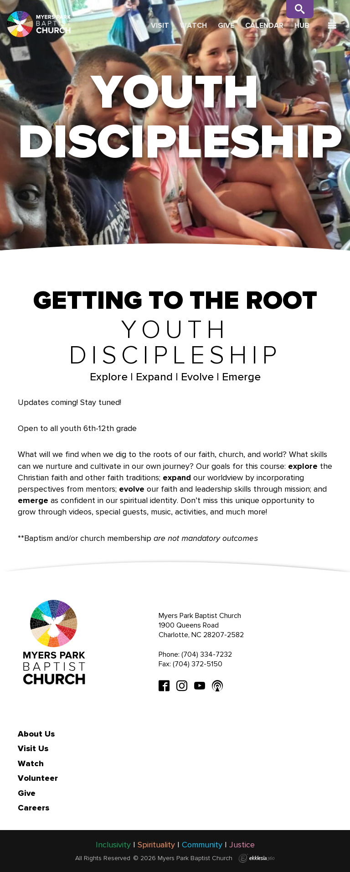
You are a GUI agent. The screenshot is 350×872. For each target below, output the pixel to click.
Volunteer (38, 778)
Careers (33, 808)
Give (226, 25)
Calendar (264, 25)
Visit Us (33, 748)
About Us (36, 734)
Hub (301, 25)
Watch (193, 25)
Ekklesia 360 (256, 858)
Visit (160, 25)
